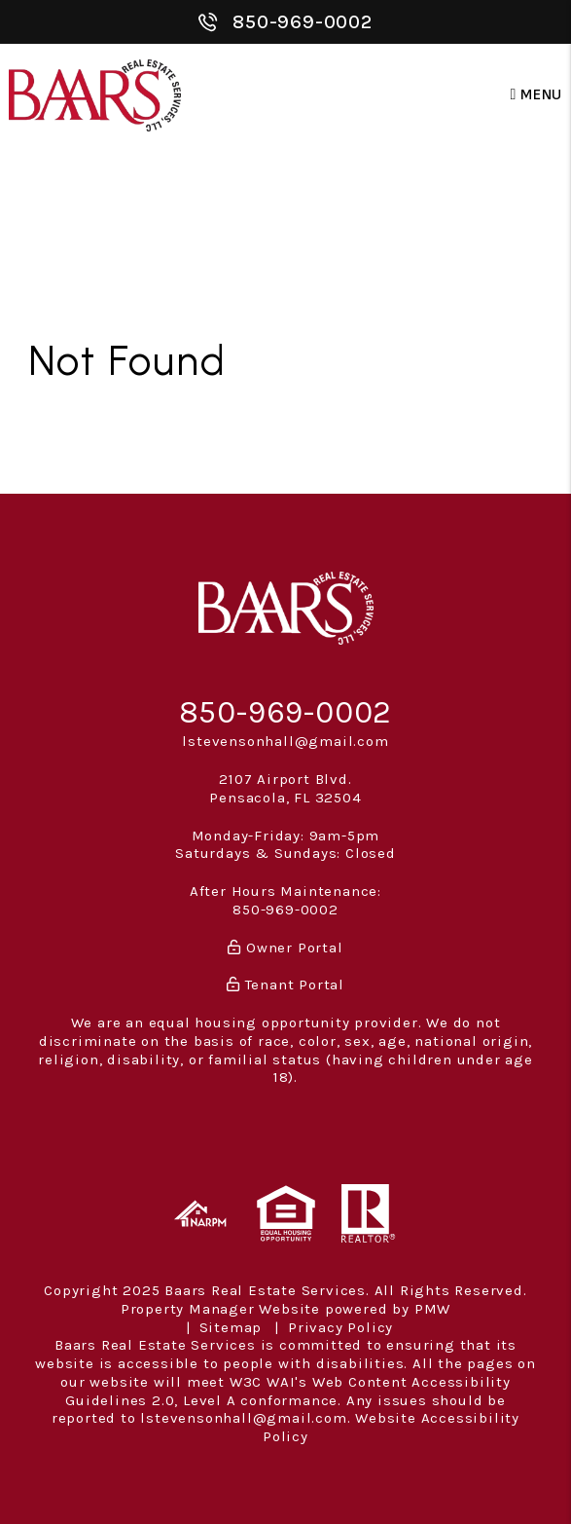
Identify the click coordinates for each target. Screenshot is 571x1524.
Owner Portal (285, 947)
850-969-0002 (302, 22)
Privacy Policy (340, 1327)
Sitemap (231, 1327)
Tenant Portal (285, 984)
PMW (432, 1309)
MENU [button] (537, 95)
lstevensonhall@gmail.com (285, 741)
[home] (95, 95)
